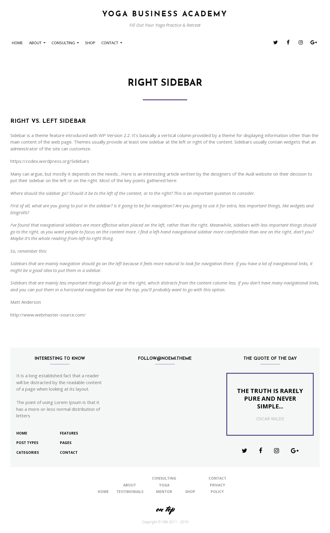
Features (69, 433)
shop (90, 42)
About (35, 42)
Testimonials (129, 491)
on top (165, 509)
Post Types (27, 442)
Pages (65, 442)
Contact (109, 42)
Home (17, 42)
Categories (27, 452)
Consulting (63, 42)
